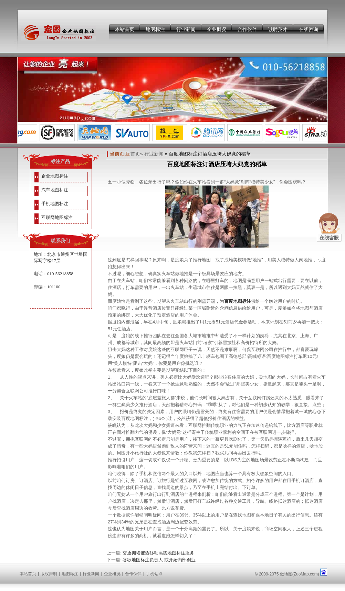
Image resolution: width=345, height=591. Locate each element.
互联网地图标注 (57, 217)
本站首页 (124, 29)
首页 (135, 154)
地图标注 (155, 29)
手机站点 (154, 573)
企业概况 (216, 29)
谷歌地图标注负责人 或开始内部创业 (159, 559)
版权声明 (49, 573)
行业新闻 (186, 29)
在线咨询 (308, 29)
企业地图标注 (54, 176)
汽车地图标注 (54, 189)
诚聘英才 (278, 29)
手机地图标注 (54, 203)
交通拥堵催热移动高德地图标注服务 (158, 552)
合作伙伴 (247, 29)
